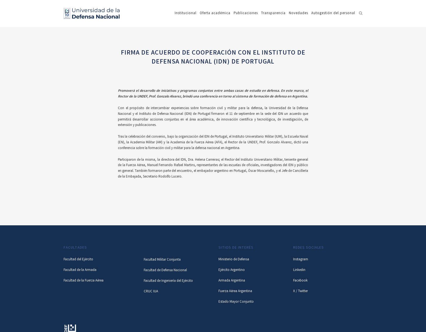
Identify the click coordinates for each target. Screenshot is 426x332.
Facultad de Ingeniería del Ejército (168, 281)
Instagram (300, 259)
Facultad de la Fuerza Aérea (84, 280)
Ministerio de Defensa (233, 259)
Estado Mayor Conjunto (236, 302)
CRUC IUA (151, 291)
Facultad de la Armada (80, 270)
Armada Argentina (231, 280)
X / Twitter (300, 291)
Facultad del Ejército (78, 259)
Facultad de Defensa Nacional (165, 270)
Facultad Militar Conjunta (162, 260)
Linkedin (299, 270)
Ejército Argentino (231, 270)
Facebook (300, 280)
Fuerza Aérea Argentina (235, 291)
